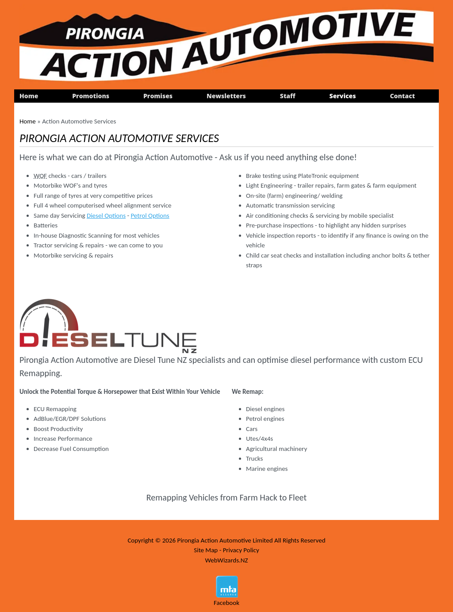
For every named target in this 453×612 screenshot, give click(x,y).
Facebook (226, 603)
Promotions (90, 96)
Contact (402, 96)
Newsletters (226, 96)
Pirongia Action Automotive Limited (225, 540)
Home (28, 96)
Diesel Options (106, 215)
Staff (288, 96)
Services (343, 96)
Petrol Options (150, 215)
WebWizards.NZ (226, 560)
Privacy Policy (241, 550)
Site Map (206, 550)
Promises (158, 96)
